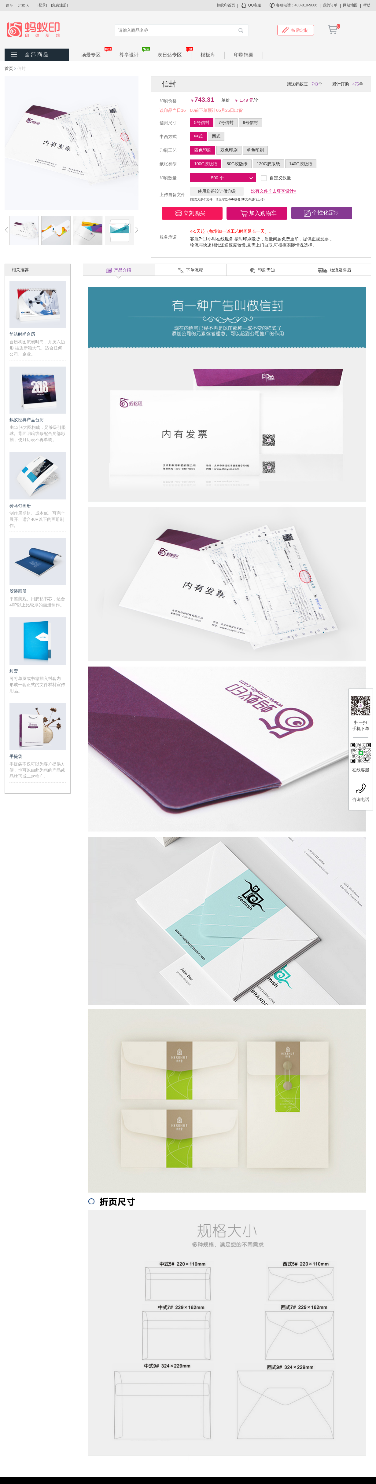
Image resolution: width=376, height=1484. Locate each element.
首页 (9, 68)
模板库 (208, 54)
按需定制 (295, 30)
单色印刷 (255, 150)
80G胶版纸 (237, 163)
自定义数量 (276, 178)
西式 (216, 136)
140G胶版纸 (300, 163)
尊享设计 (133, 54)
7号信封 (226, 122)
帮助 (366, 5)
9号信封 (250, 122)
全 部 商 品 (36, 54)
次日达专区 (174, 54)
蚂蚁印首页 (226, 5)
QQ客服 (254, 5)
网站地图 (350, 5)
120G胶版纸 (268, 163)
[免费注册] (59, 5)
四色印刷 (202, 150)
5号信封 (201, 122)
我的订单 (330, 5)
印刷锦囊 (243, 54)
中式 (198, 136)
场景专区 (95, 54)
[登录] (42, 5)
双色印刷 (229, 150)
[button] (192, 213)
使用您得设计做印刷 (217, 191)
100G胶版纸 (205, 163)
